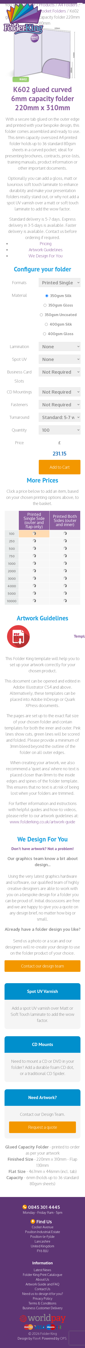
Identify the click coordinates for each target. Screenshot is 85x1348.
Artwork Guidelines (46, 249)
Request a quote (42, 1127)
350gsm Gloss (60, 305)
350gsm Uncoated (61, 314)
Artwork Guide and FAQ (42, 1284)
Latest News (42, 1270)
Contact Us (42, 1289)
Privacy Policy (42, 1298)
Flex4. (37, 1338)
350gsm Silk (60, 295)
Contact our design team (42, 965)
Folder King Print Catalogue (42, 1275)
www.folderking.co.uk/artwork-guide (42, 821)
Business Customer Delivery (43, 1308)
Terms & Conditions (42, 1303)
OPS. (63, 1338)
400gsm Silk (61, 324)
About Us (42, 1279)
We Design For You (46, 255)
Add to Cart (60, 467)
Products (47, 4)
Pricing (45, 243)
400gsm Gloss (60, 334)
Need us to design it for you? (42, 1294)
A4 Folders (68, 4)
